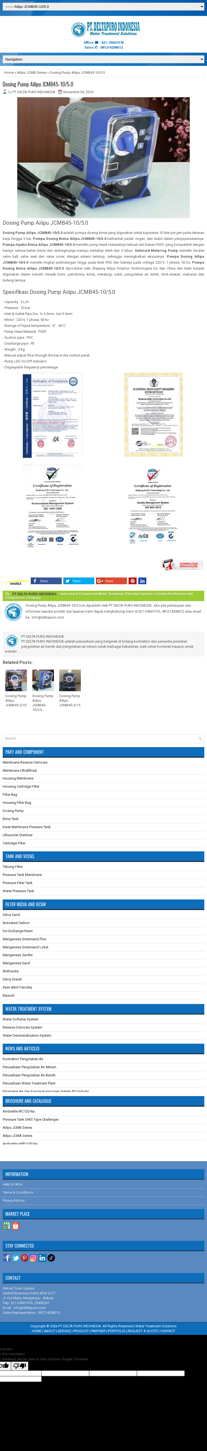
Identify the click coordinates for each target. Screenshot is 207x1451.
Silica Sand (11, 915)
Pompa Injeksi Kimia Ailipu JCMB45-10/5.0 (39, 245)
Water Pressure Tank (18, 891)
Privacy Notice (14, 1200)
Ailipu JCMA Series (17, 1136)
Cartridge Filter (14, 843)
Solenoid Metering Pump (156, 250)
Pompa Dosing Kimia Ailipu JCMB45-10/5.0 (69, 239)
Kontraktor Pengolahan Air (23, 1059)
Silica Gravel (12, 979)
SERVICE (64, 1331)
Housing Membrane (18, 778)
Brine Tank (11, 819)
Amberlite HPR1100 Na (20, 1144)
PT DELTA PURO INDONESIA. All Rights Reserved (95, 1326)
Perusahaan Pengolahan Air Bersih (29, 1075)
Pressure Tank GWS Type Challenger (30, 1119)
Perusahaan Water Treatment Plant (29, 1083)
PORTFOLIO (116, 1331)
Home (9, 72)
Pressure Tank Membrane (22, 875)
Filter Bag (10, 794)
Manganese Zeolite (18, 955)
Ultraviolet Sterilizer (18, 835)
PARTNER (98, 1331)
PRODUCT (81, 1331)
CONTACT (167, 1331)
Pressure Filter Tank (18, 883)
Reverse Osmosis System (22, 1027)
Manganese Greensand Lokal (25, 947)
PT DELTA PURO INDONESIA (34, 594)
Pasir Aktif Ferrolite (17, 987)
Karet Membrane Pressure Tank (27, 827)
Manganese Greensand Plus (24, 939)
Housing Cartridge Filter (21, 786)
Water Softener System (21, 1019)
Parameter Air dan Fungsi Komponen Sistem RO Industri (46, 1091)
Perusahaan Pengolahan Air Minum (29, 1067)
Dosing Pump (13, 811)
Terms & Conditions (18, 1192)
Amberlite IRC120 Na (18, 1111)
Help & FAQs (12, 1184)
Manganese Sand (16, 963)
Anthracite (11, 971)
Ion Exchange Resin (18, 931)
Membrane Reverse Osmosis (25, 762)
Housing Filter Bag (17, 803)
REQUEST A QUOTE (143, 1331)
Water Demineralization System (27, 1035)
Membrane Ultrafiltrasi (20, 770)
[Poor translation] (19, 1366)
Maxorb (9, 995)
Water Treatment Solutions (156, 1326)
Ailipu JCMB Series (31, 72)
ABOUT (49, 1331)
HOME (37, 1331)
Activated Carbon (16, 923)
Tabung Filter (13, 867)
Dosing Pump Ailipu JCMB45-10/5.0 (38, 84)
